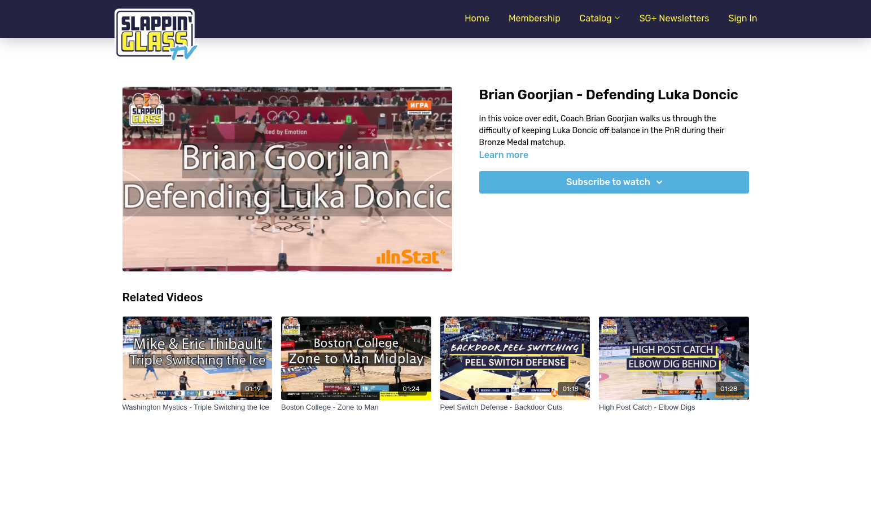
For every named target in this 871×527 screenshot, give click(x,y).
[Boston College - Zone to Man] (356, 407)
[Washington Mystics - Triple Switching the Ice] (197, 407)
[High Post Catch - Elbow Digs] (674, 407)
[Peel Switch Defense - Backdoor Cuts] (515, 407)
